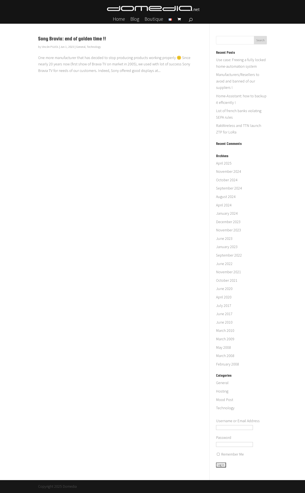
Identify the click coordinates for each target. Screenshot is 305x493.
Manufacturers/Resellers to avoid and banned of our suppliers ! (237, 81)
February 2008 (227, 364)
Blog (134, 20)
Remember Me (230, 454)
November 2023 (228, 230)
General (80, 47)
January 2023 (227, 246)
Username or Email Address (238, 420)
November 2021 (228, 271)
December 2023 (228, 221)
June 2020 (224, 288)
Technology (94, 47)
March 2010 (225, 330)
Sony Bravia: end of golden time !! (72, 38)
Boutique (154, 20)
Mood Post (224, 399)
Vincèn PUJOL (50, 47)
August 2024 (226, 196)
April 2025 (224, 163)
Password (223, 437)
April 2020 (224, 297)
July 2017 (223, 305)
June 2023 (224, 238)
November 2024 (228, 171)
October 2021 (226, 280)
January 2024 (227, 213)
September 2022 (229, 255)
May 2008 (223, 347)
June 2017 (224, 313)
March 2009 (225, 338)
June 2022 (224, 263)
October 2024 (226, 179)
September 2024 (229, 188)
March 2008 (225, 355)
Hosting (222, 391)
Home (119, 20)
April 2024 (224, 205)
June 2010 (224, 322)
